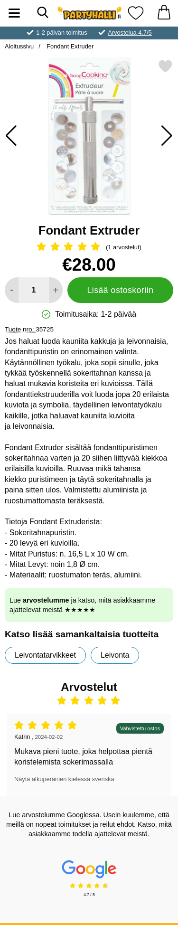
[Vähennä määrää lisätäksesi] (12, 290)
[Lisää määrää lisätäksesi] (56, 290)
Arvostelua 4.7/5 (129, 32)
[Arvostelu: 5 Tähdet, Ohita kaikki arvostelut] (89, 247)
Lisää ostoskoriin (120, 290)
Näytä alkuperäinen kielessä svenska (64, 779)
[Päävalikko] (14, 13)
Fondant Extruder (69, 46)
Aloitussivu (19, 46)
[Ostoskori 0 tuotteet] (164, 13)
